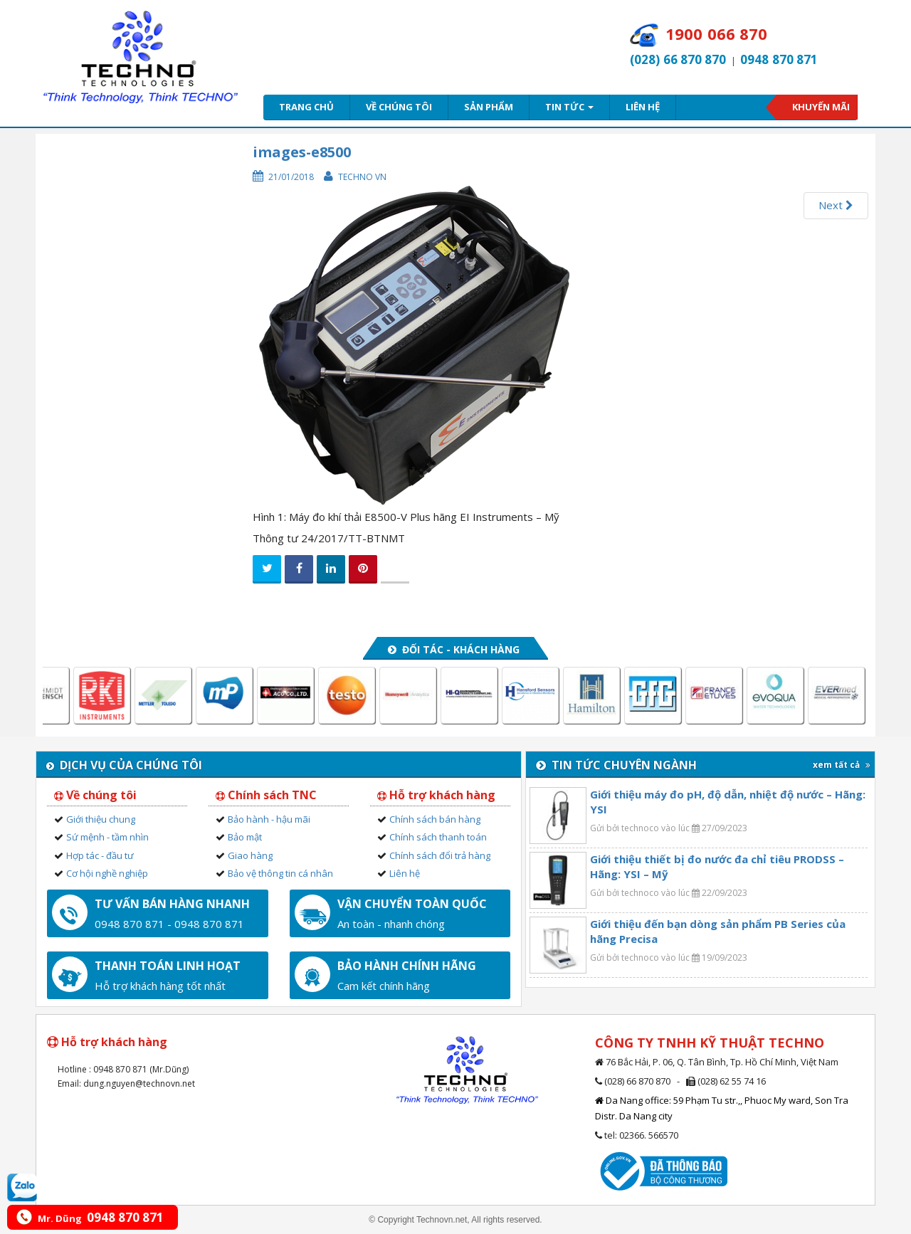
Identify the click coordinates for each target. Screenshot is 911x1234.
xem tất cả (841, 765)
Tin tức (569, 106)
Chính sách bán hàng (434, 819)
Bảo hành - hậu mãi (269, 819)
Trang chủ (306, 106)
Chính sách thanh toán (438, 836)
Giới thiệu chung (100, 819)
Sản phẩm (488, 106)
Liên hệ (643, 106)
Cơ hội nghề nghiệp (107, 873)
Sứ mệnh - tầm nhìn (107, 836)
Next (835, 205)
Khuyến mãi (821, 106)
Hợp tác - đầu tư (100, 855)
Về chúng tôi (399, 106)
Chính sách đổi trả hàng (439, 855)
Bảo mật (245, 836)
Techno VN (362, 177)
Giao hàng (250, 855)
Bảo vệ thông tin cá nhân (280, 873)
